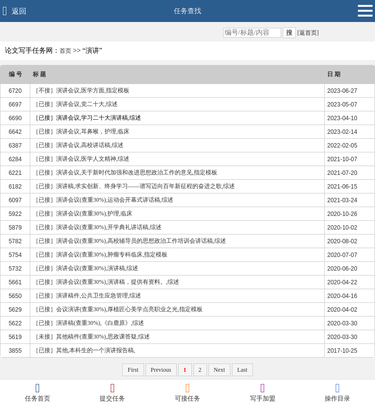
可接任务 (187, 392)
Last (242, 369)
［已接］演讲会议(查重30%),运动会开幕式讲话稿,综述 (103, 199)
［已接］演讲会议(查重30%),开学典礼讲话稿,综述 (97, 227)
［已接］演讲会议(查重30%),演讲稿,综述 (85, 268)
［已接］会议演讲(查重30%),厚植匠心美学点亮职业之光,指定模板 (118, 309)
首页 (65, 50)
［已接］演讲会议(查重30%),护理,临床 (82, 213)
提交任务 (112, 392)
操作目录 (337, 392)
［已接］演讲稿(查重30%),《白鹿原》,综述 (88, 322)
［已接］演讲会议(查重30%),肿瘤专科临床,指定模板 (100, 254)
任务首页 (37, 392)
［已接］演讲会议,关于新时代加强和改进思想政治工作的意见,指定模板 (125, 172)
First (132, 369)
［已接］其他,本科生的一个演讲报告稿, (84, 350)
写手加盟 (262, 392)
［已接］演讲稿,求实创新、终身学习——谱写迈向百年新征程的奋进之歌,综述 (134, 186)
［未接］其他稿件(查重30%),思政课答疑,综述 (91, 336)
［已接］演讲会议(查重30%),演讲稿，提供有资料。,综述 (106, 281)
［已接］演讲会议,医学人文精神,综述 (81, 158)
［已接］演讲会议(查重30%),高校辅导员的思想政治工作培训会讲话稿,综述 (129, 240)
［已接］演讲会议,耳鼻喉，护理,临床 (81, 131)
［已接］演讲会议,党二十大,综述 (75, 104)
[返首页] (307, 32)
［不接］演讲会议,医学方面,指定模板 (81, 90)
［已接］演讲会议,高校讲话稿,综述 (78, 145)
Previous (161, 369)
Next (219, 369)
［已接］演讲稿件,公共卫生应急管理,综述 (87, 295)
